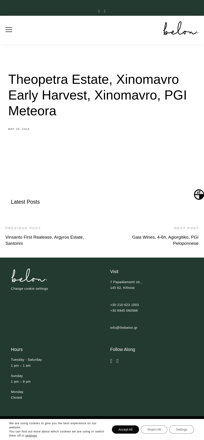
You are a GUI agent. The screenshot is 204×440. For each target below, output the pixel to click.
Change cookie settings (29, 288)
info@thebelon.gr (123, 327)
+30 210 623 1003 (124, 305)
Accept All (124, 429)
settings (41, 435)
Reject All (153, 429)
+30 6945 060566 (124, 310)
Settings (181, 429)
